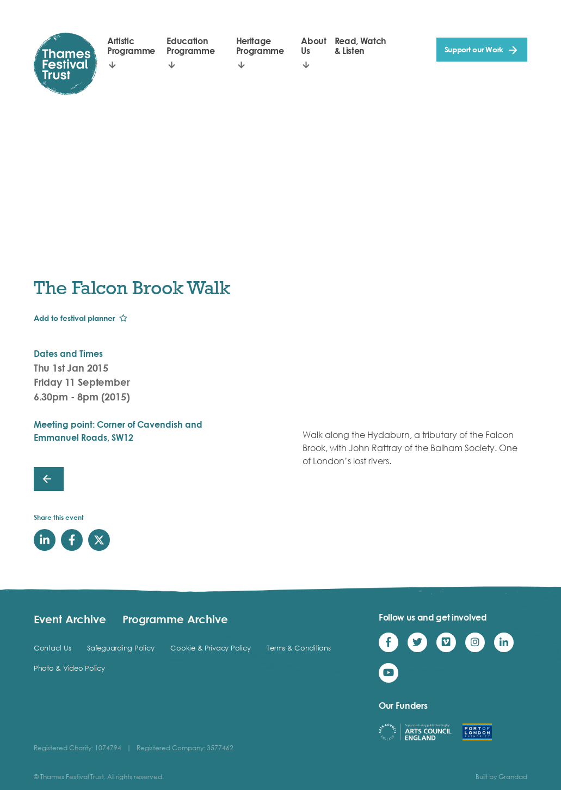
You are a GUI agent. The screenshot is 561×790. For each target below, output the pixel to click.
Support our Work (474, 49)
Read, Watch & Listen (360, 45)
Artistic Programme (131, 45)
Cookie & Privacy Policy (210, 647)
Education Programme (190, 45)
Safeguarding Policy (120, 647)
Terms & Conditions (298, 647)
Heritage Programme (260, 45)
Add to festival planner (74, 318)
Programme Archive (175, 618)
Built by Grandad (501, 777)
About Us (313, 45)
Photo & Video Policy (69, 668)
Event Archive (70, 618)
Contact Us (52, 647)
